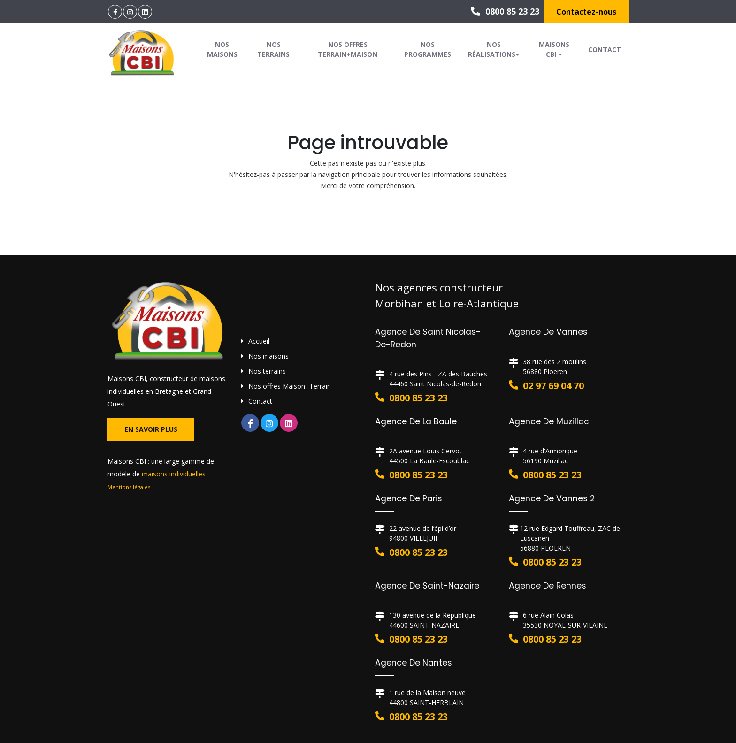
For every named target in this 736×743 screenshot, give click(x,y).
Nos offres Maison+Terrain (289, 386)
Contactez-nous (586, 12)
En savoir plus (150, 429)
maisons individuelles (174, 473)
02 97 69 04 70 (553, 385)
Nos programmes (427, 49)
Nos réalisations (494, 49)
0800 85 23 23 (505, 11)
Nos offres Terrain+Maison (347, 49)
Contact (604, 49)
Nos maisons (222, 49)
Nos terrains (273, 49)
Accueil (258, 341)
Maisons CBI (554, 49)
